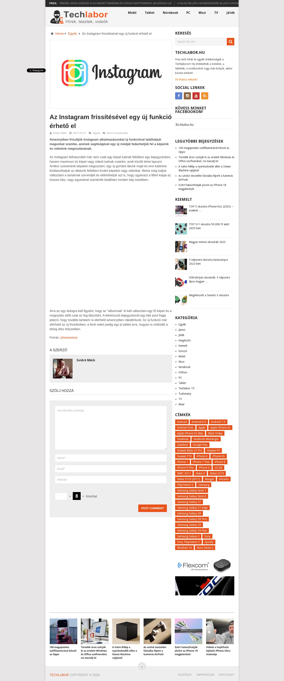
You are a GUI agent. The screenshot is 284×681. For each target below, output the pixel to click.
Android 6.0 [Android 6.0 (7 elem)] (199, 421)
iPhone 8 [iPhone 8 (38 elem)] (220, 461)
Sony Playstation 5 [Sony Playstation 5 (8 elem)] (188, 542)
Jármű (181, 329)
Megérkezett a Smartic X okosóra (209, 295)
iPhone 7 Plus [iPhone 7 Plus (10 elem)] (201, 461)
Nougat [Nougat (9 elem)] (209, 479)
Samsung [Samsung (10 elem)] (203, 484)
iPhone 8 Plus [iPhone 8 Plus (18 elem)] (185, 467)
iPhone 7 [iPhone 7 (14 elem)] (182, 461)
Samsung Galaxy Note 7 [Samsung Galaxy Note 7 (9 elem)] (191, 490)
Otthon (182, 372)
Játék (230, 13)
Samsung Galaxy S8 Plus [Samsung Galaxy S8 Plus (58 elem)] (192, 519)
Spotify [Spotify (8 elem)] (209, 542)
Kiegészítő (184, 340)
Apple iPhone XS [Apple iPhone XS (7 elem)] (220, 427)
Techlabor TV (186, 388)
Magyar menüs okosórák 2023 (207, 242)
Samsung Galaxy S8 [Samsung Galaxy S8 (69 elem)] (189, 513)
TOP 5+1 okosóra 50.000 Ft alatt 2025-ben (209, 226)
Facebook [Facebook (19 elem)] (183, 439)
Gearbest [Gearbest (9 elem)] (182, 444)
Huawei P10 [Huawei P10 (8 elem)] (184, 456)
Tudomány (184, 393)
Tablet (150, 13)
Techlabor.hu (184, 125)
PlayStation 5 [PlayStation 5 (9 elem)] (185, 484)
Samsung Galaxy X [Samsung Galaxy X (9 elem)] (188, 536)
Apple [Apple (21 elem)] (201, 427)
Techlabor (59, 675)
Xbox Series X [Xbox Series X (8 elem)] (205, 547)
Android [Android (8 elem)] (182, 421)
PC (188, 13)
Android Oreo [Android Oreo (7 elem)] (185, 427)
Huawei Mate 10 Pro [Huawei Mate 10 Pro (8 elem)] (189, 450)
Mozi (202, 13)
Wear (181, 404)
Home (59, 33)
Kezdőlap (185, 674)
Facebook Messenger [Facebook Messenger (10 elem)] (206, 439)
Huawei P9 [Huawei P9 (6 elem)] (213, 450)
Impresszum (205, 674)
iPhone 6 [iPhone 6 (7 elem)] (202, 456)
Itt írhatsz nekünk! (186, 79)
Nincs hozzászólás (117, 133)
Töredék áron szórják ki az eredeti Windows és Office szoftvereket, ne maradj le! (118, 3)
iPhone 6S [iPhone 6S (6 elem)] (218, 456)
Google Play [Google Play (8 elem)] (200, 444)
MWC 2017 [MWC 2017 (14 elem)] (184, 473)
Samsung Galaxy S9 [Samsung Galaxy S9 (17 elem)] (189, 524)
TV (216, 13)
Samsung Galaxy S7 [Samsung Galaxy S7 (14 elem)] (189, 502)
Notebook (170, 13)
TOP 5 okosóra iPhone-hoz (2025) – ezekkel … (211, 208)
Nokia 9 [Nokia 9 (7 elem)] (200, 473)
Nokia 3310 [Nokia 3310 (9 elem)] (217, 473)
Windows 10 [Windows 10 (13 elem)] (184, 547)
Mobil (132, 13)
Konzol (182, 351)
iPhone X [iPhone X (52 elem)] (204, 467)
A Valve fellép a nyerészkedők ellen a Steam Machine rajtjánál (225, 3)
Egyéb (72, 33)
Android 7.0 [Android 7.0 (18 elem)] (218, 421)
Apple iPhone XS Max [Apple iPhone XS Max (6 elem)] (190, 433)
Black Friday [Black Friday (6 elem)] (215, 433)
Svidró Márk (59, 133)
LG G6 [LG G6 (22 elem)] (218, 467)
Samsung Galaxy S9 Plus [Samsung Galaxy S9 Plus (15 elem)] (192, 530)
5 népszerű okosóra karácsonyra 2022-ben (208, 261)
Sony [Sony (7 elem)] (207, 536)
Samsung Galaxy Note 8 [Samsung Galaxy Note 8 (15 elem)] (191, 496)
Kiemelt (182, 345)
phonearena (69, 337)
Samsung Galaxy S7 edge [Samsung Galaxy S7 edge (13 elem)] (192, 507)
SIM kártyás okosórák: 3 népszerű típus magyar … (209, 279)
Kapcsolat (226, 674)
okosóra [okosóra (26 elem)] (224, 479)
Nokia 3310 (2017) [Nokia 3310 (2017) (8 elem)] (188, 479)
